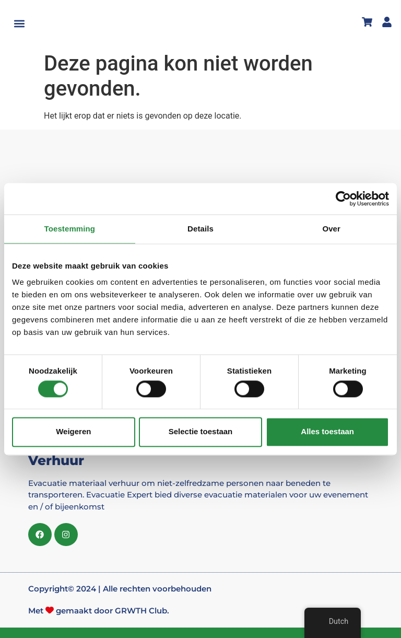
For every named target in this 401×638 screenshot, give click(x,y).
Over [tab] (331, 228)
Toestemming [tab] (70, 228)
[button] (19, 23)
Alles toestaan (327, 431)
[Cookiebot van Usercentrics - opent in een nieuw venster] (343, 198)
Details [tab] (200, 228)
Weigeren (73, 431)
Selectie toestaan (201, 431)
